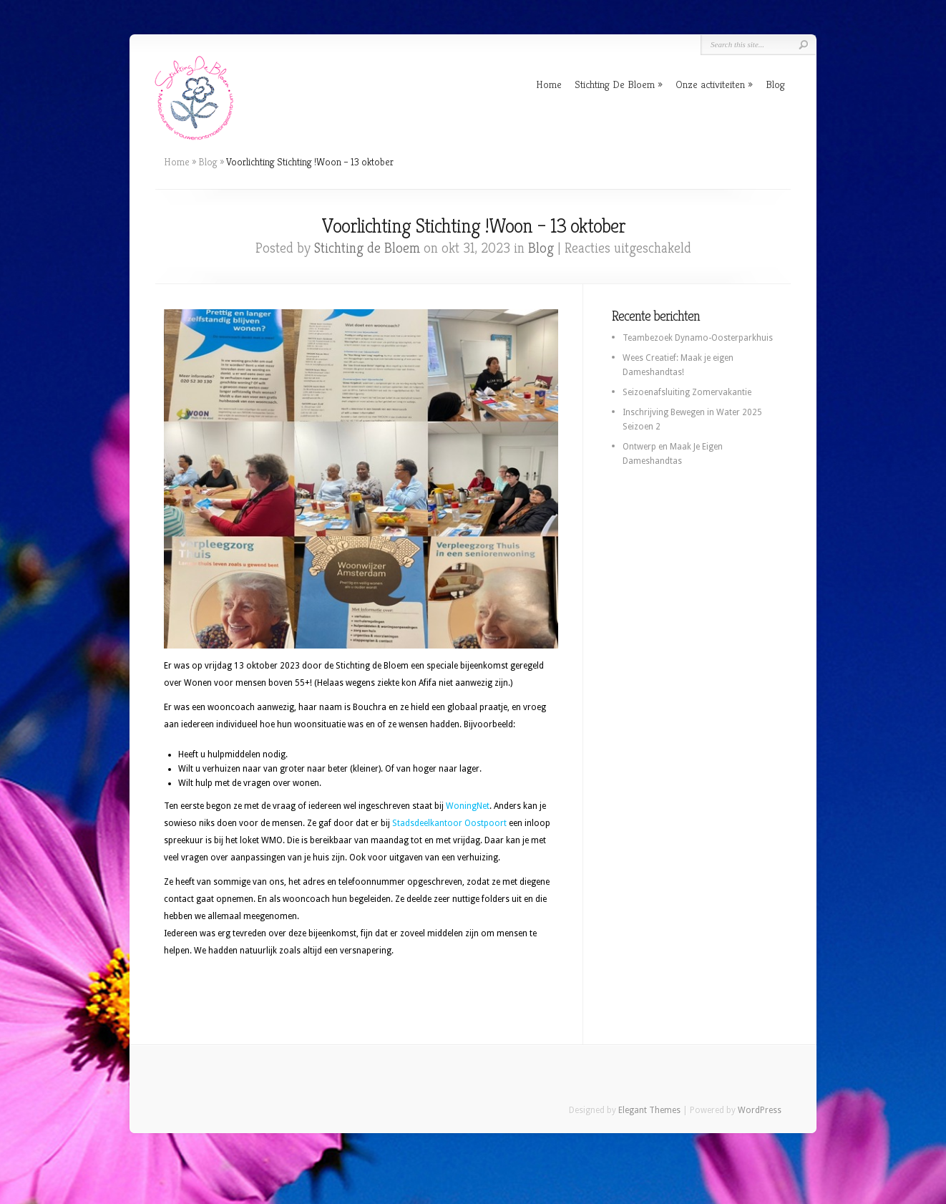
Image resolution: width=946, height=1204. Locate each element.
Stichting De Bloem (615, 84)
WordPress (759, 1110)
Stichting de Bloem (367, 248)
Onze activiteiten (710, 84)
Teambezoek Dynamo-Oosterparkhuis (698, 338)
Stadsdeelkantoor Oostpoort (449, 823)
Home (549, 84)
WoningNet (467, 806)
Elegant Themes (649, 1110)
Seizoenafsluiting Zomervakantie (687, 392)
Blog (775, 84)
